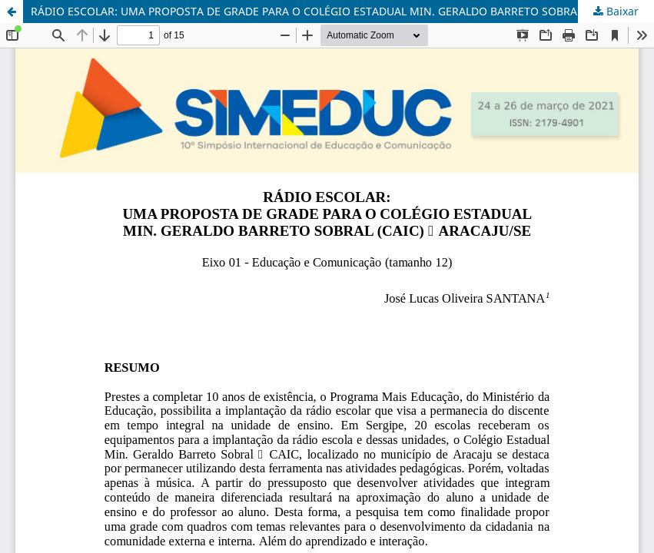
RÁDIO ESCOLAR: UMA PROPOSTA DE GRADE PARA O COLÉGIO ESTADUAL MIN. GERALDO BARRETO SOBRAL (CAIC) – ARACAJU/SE (342, 11)
